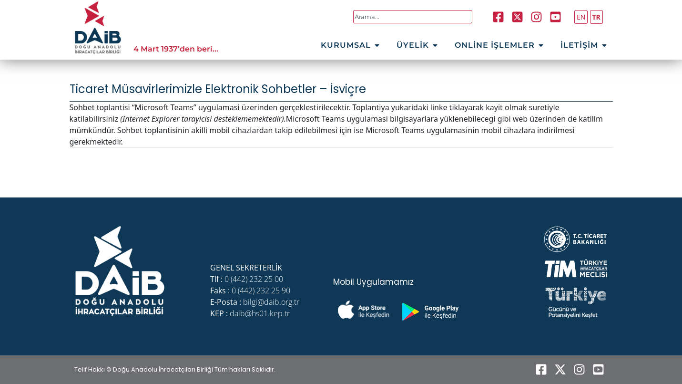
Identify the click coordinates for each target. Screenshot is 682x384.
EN (581, 16)
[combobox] (413, 16)
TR (596, 16)
